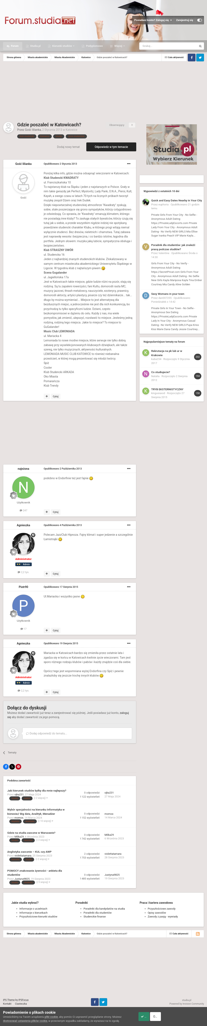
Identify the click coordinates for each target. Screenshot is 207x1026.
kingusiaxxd (158, 393)
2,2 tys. (23, 572)
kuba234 (156, 359)
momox (19, 817)
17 (23, 628)
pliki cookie (51, 1016)
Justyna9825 (22, 878)
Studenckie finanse (94, 916)
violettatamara (23, 855)
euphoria (163, 204)
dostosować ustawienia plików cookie (25, 1020)
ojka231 (19, 794)
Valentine (163, 253)
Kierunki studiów (62, 45)
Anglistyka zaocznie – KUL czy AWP (29, 851)
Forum (14, 45)
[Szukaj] (158, 46)
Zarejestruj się (184, 20)
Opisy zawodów (157, 912)
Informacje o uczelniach (33, 908)
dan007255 (165, 297)
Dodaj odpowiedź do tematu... (46, 733)
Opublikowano (60, 163)
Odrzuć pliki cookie (187, 1016)
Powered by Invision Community (186, 1003)
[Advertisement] (103, 91)
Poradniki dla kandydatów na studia (104, 908)
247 (23, 510)
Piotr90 (23, 587)
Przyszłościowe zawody (161, 908)
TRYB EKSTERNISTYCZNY (167, 389)
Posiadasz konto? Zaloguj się (153, 20)
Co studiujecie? (160, 372)
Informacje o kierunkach (33, 912)
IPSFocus (23, 1000)
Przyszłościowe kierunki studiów (38, 916)
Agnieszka (23, 525)
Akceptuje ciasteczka (151, 1016)
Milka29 (19, 836)
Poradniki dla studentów (97, 912)
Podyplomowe (94, 45)
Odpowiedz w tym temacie (111, 147)
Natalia (155, 376)
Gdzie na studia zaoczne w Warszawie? (31, 832)
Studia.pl (35, 45)
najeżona (23, 468)
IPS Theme (9, 1000)
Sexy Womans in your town (167, 293)
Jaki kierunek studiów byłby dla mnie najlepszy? (36, 790)
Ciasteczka (21, 1003)
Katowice (71, 129)
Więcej (118, 45)
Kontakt (7, 1003)
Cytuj (55, 396)
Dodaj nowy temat (68, 147)
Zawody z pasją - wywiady (163, 916)
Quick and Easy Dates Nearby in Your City (176, 200)
